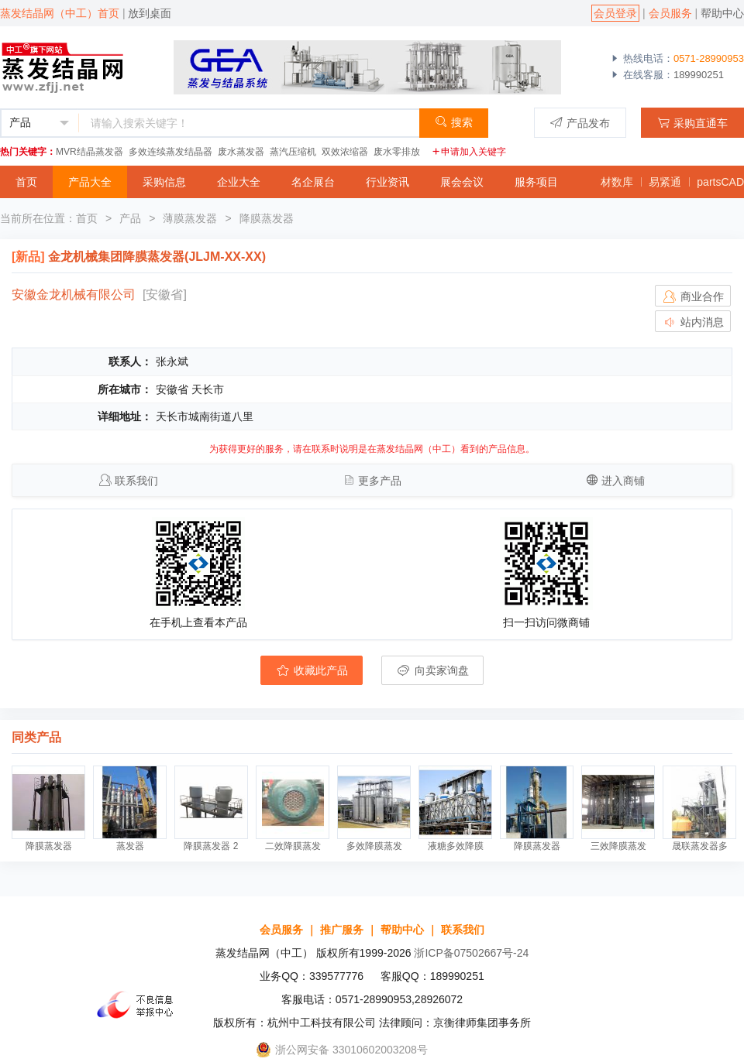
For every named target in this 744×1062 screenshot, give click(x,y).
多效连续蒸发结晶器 (170, 151)
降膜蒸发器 (266, 218)
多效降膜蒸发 (374, 846)
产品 (130, 218)
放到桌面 (149, 13)
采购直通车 (692, 122)
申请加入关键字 (469, 151)
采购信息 (164, 182)
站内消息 (693, 322)
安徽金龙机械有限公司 (74, 294)
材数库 (617, 182)
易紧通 (665, 182)
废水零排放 (397, 151)
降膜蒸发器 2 (211, 846)
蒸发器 (130, 846)
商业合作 (693, 296)
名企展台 (313, 182)
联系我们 (136, 480)
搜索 (454, 121)
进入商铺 (623, 480)
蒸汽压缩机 (293, 151)
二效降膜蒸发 (293, 846)
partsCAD (720, 182)
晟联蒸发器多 (700, 846)
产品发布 (580, 122)
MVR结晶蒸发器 (89, 151)
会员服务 (670, 13)
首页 (26, 182)
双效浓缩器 (345, 151)
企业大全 (238, 182)
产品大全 (90, 182)
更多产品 (379, 480)
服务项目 (536, 182)
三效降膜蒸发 (618, 846)
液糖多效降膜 (456, 846)
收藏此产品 (311, 670)
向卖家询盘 (432, 670)
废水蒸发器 (241, 151)
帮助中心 (722, 13)
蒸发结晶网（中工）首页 (59, 13)
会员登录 (615, 13)
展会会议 (462, 182)
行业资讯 (387, 182)
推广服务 (341, 929)
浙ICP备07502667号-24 (471, 953)
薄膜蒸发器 (190, 218)
